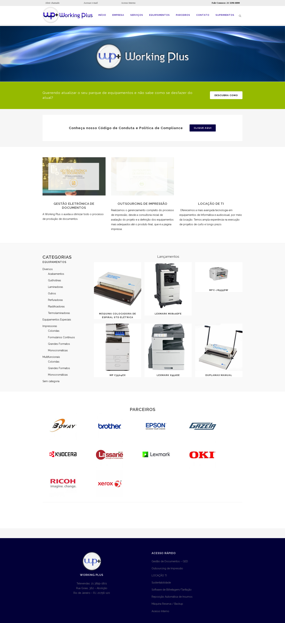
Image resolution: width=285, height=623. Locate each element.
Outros (52, 293)
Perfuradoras (55, 300)
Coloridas (53, 330)
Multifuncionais (51, 356)
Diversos (48, 269)
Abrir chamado (52, 2)
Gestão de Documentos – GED (170, 561)
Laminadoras (55, 286)
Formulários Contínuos (61, 337)
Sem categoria (51, 381)
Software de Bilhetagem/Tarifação (172, 589)
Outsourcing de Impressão (167, 568)
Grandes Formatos (59, 343)
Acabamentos (56, 273)
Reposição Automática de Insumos (172, 596)
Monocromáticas (58, 350)
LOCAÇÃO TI (159, 575)
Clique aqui (203, 128)
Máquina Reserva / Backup (167, 603)
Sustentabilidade (161, 582)
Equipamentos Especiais (57, 319)
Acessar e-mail (91, 2)
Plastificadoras (56, 306)
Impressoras (50, 326)
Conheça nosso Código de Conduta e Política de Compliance (126, 128)
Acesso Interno (128, 2)
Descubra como (226, 95)
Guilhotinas (54, 280)
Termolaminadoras (59, 313)
